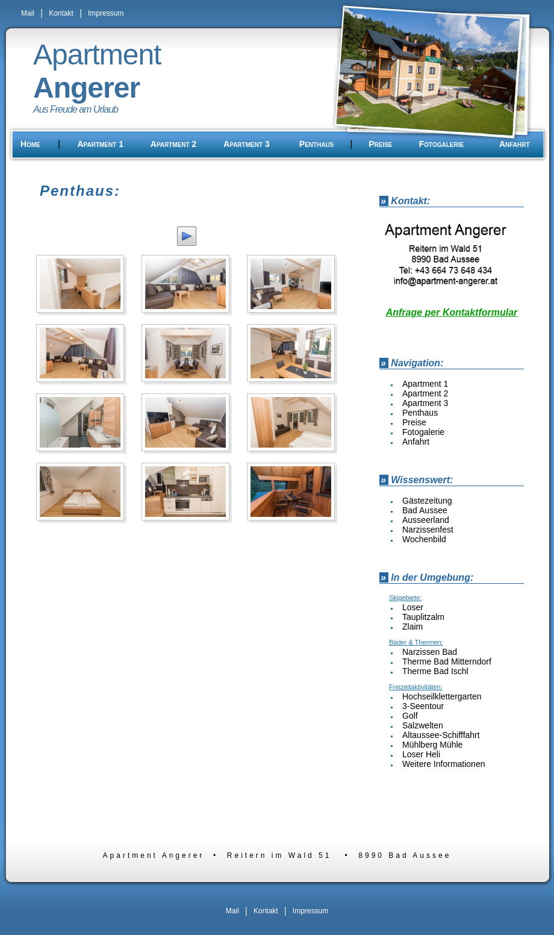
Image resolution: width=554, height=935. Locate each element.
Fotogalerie (441, 144)
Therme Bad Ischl (435, 671)
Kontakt (61, 13)
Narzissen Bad (429, 652)
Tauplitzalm (423, 617)
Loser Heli (421, 754)
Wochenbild (424, 539)
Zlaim (412, 626)
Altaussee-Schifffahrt (441, 735)
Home (30, 144)
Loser (412, 607)
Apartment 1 (100, 144)
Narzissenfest (427, 529)
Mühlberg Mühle (432, 744)
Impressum (105, 13)
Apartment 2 (174, 144)
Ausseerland (425, 520)
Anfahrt (514, 144)
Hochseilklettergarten (442, 696)
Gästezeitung (427, 500)
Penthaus (316, 144)
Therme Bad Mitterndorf (446, 661)
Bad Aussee (424, 510)
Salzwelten (422, 725)
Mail (27, 13)
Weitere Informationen (443, 764)
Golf (410, 716)
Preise (380, 144)
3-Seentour (423, 706)
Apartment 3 (246, 144)
